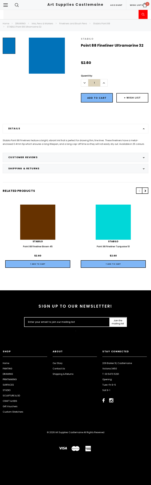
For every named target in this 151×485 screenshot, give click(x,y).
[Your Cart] (145, 5)
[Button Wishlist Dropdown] (132, 97)
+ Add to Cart (38, 264)
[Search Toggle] (16, 5)
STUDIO (6, 390)
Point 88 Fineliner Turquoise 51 (113, 246)
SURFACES (8, 384)
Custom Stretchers (13, 411)
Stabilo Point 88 (101, 23)
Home (6, 23)
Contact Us (59, 368)
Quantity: (87, 75)
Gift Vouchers (10, 406)
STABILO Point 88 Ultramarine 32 (24, 26)
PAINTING (7, 368)
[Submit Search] (143, 14)
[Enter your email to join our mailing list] (66, 322)
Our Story (58, 363)
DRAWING (20, 23)
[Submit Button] (117, 322)
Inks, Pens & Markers (42, 23)
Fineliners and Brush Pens (73, 23)
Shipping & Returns (63, 373)
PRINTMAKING (10, 379)
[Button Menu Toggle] (5, 5)
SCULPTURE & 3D (11, 395)
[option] (9, 47)
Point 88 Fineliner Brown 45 (38, 246)
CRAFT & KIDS (10, 400)
